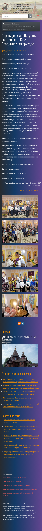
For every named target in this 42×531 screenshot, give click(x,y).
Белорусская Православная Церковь (14, 477)
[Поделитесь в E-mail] (19, 323)
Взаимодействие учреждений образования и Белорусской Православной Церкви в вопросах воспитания (22, 438)
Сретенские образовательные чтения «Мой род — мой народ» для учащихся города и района (21, 429)
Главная (6, 24)
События (15, 24)
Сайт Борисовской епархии (12, 481)
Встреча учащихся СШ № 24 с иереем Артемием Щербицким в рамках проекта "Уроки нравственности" (22, 454)
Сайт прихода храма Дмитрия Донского (16, 485)
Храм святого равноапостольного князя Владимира (19, 338)
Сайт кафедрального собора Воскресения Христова (20, 489)
